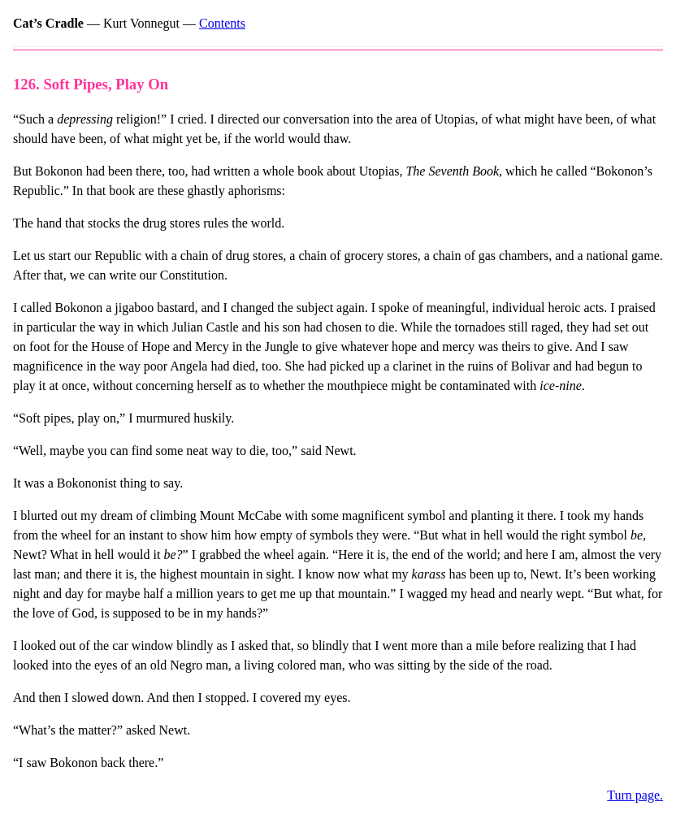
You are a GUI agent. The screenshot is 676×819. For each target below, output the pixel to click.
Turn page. (635, 795)
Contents (222, 23)
